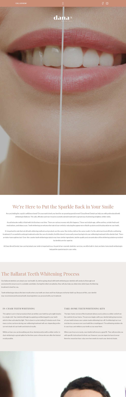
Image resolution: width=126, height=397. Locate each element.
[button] (63, 3)
